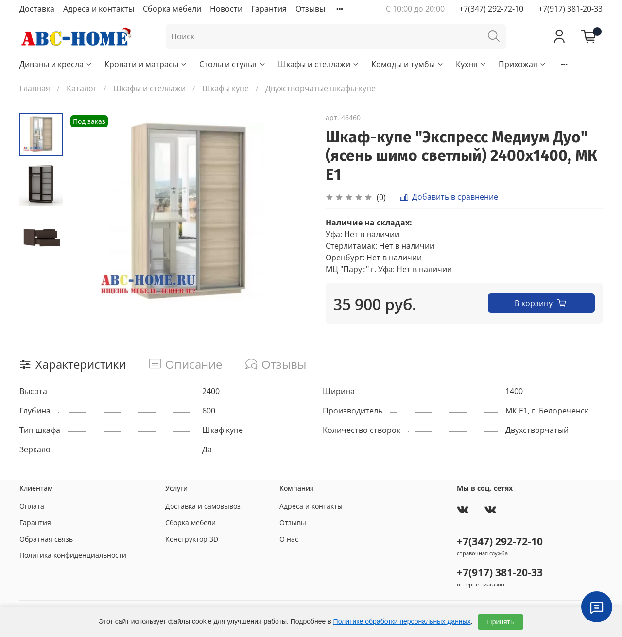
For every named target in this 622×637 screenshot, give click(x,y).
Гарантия (269, 8)
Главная (34, 88)
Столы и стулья (232, 64)
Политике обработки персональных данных (402, 621)
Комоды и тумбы (407, 64)
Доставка (36, 8)
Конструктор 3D (191, 539)
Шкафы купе (225, 88)
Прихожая (523, 64)
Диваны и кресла (56, 64)
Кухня (471, 64)
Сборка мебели (172, 8)
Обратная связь (46, 539)
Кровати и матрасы (146, 64)
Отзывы (310, 8)
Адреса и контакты (98, 8)
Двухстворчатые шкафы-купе (320, 88)
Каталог (82, 88)
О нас (288, 539)
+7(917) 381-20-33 (570, 8)
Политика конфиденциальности (72, 555)
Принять (500, 622)
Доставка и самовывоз (203, 506)
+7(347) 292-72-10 (491, 8)
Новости (226, 8)
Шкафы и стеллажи (319, 64)
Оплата (31, 506)
